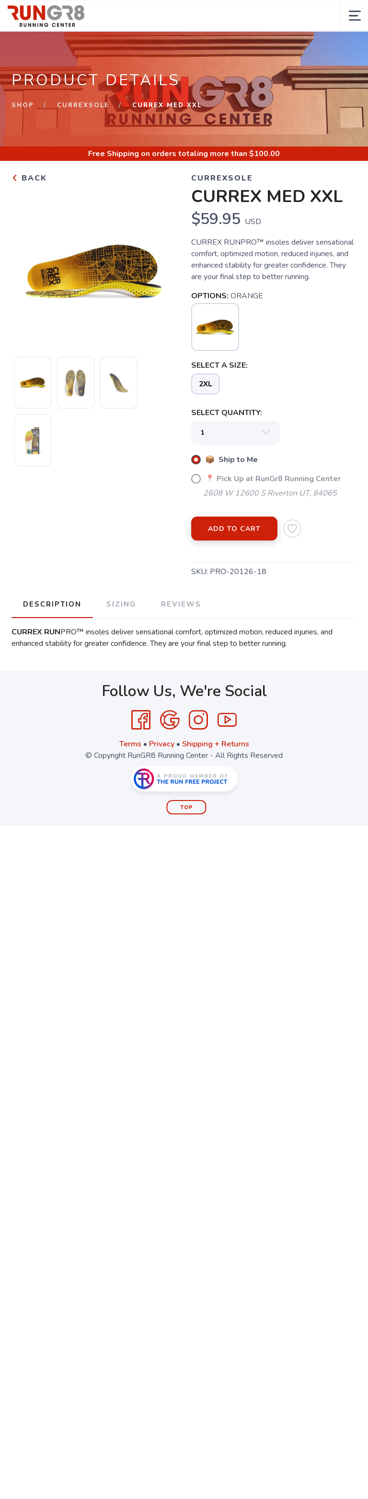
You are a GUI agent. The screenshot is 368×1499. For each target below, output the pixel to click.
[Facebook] (140, 720)
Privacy (161, 744)
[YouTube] (227, 720)
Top (186, 807)
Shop (23, 105)
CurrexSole (83, 105)
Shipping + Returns (215, 744)
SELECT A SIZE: (219, 365)
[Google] (169, 720)
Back (29, 178)
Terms (130, 744)
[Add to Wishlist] (292, 528)
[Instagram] (198, 720)
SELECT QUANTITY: (226, 412)
